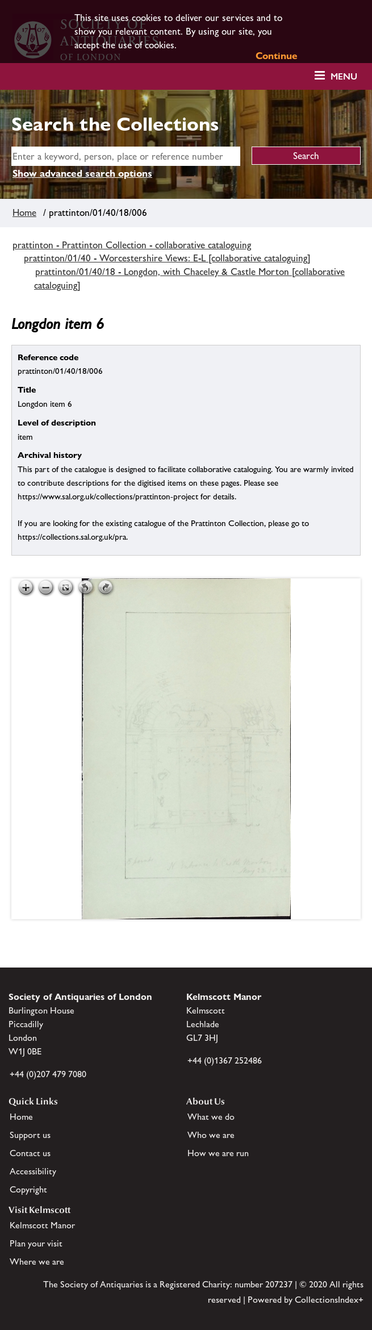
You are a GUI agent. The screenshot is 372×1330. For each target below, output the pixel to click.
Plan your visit (36, 1243)
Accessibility (33, 1171)
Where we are (37, 1261)
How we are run (218, 1153)
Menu (344, 76)
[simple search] (125, 156)
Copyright (28, 1189)
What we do (211, 1116)
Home (24, 212)
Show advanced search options (82, 173)
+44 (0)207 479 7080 (48, 1074)
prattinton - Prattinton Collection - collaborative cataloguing (131, 245)
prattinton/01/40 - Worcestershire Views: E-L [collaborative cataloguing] (167, 258)
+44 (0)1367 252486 (224, 1060)
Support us (30, 1134)
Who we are (211, 1134)
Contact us (30, 1153)
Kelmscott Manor (42, 1225)
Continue (277, 55)
